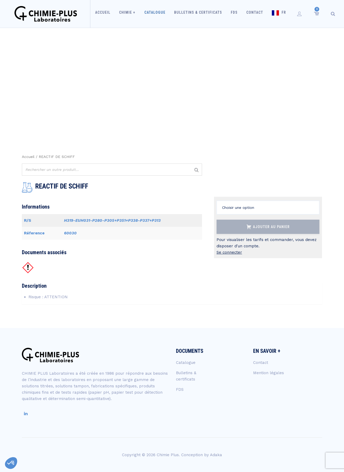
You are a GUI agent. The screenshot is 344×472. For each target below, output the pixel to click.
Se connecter (229, 252)
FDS (233, 14)
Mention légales (268, 372)
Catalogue (156, 14)
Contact (253, 14)
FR (281, 14)
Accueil (106, 14)
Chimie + (130, 14)
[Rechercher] (196, 170)
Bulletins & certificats (199, 14)
